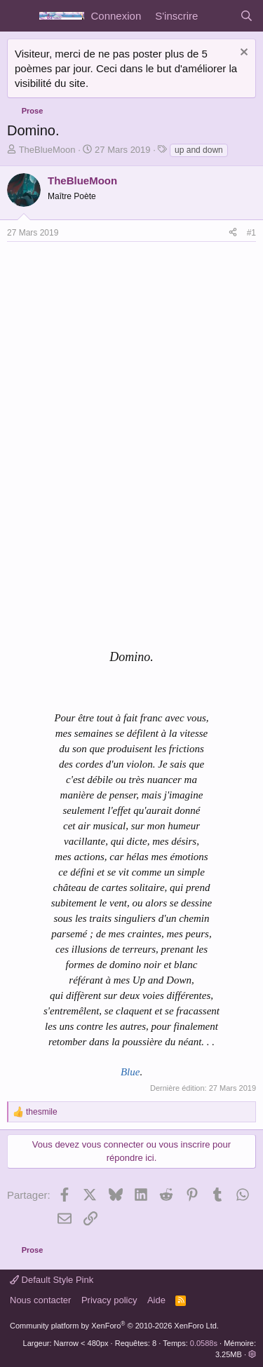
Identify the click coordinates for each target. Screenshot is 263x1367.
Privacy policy (109, 1300)
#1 (251, 233)
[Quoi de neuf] (218, 16)
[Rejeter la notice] (242, 53)
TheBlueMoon (47, 149)
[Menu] (19, 16)
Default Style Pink (51, 1279)
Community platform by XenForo (114, 1325)
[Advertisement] (125, 347)
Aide (156, 1300)
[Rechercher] (246, 16)
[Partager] (233, 233)
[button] (252, 1354)
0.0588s (203, 1343)
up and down (199, 150)
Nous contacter (40, 1300)
